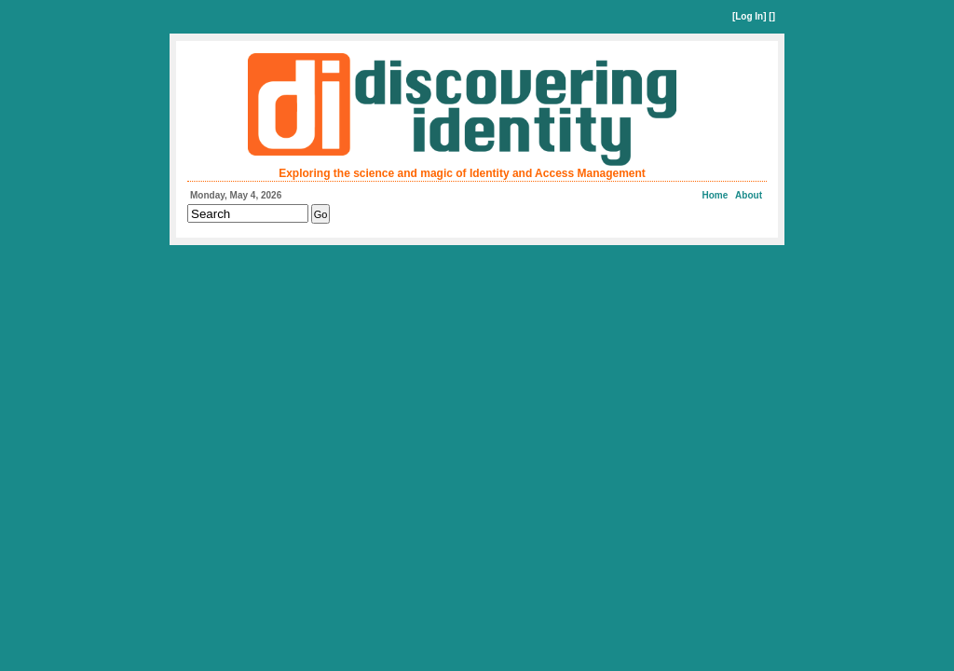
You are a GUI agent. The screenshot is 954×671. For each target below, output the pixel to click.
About (748, 195)
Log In (749, 16)
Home (715, 195)
